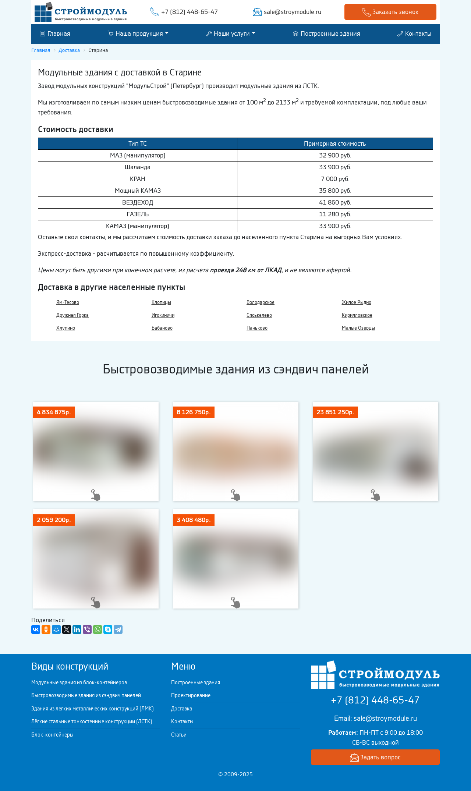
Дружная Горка (72, 315)
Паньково (257, 328)
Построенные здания (326, 33)
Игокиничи (163, 315)
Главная (55, 33)
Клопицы (161, 302)
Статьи (179, 734)
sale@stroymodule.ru (292, 12)
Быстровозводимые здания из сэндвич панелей (86, 695)
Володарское (261, 302)
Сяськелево (259, 315)
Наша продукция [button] (135, 33)
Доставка (181, 708)
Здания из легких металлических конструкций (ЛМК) (92, 708)
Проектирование (190, 695)
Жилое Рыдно (356, 302)
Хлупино (65, 328)
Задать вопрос (375, 757)
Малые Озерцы (358, 328)
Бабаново (162, 328)
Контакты (414, 33)
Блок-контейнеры (52, 734)
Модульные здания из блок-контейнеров (79, 682)
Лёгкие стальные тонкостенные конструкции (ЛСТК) (91, 721)
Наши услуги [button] (228, 33)
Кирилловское (357, 315)
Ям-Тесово (67, 302)
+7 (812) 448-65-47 (189, 12)
